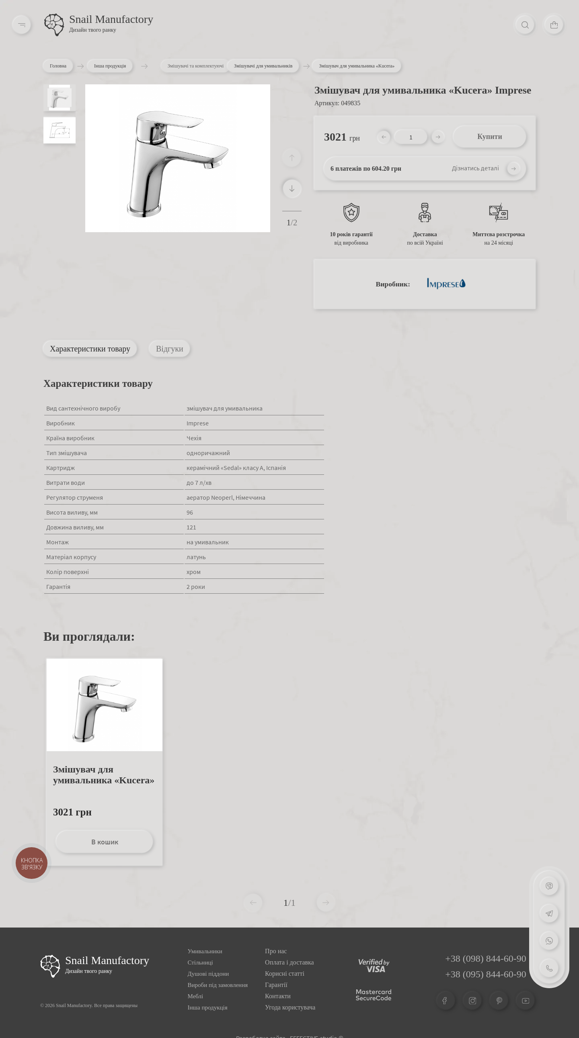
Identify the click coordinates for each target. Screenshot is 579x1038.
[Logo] (54, 25)
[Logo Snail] (50, 966)
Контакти (278, 996)
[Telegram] (549, 913)
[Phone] (549, 968)
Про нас (276, 951)
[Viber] (549, 886)
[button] (292, 188)
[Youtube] (525, 1000)
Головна (58, 66)
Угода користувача (290, 1007)
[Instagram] (472, 1000)
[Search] (525, 25)
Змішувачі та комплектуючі (222, 66)
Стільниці (200, 962)
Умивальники (205, 951)
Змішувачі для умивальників (263, 66)
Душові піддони (208, 974)
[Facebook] (446, 1000)
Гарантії (276, 984)
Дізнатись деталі (475, 168)
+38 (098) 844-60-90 (485, 958)
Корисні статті (284, 973)
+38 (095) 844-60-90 (485, 974)
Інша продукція (115, 66)
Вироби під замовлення (218, 985)
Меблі (195, 996)
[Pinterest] (499, 1000)
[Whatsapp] (549, 941)
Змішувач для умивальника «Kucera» (103, 774)
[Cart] (554, 25)
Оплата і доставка (289, 962)
